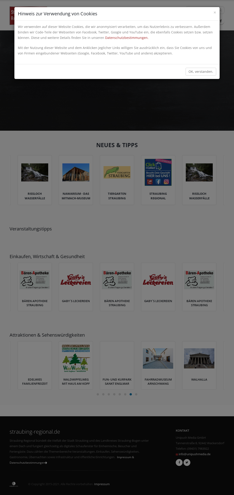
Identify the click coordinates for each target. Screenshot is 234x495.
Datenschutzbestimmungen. (127, 37)
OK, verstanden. (201, 71)
